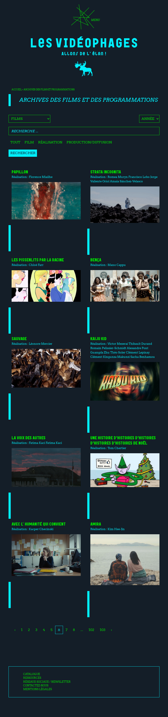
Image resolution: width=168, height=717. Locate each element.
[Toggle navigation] (84, 18)
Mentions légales (37, 689)
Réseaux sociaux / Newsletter (47, 681)
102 (91, 630)
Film (29, 142)
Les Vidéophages (84, 42)
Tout (15, 142)
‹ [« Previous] (15, 630)
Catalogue (31, 674)
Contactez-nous (35, 685)
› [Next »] (111, 630)
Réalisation (50, 142)
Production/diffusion (89, 142)
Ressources (32, 677)
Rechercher (22, 153)
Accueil (17, 89)
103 (102, 630)
